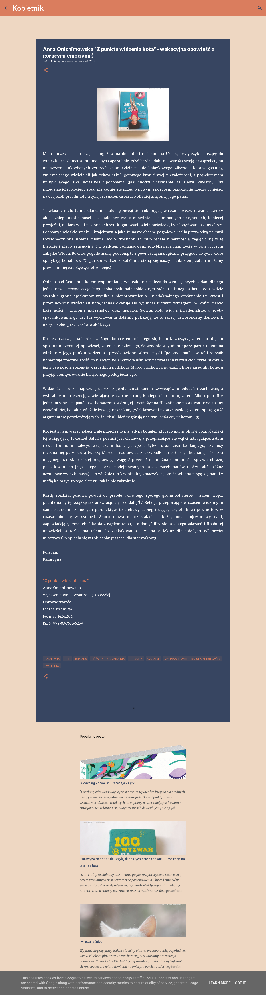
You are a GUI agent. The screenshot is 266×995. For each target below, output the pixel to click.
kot (67, 659)
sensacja (136, 659)
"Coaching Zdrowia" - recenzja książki (107, 783)
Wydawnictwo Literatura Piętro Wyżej (192, 659)
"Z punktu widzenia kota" (66, 580)
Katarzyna (52, 659)
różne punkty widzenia (108, 659)
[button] (45, 70)
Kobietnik (28, 8)
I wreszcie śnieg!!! (92, 941)
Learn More (219, 983)
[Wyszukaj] (50, 8)
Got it (240, 983)
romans (81, 659)
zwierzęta (52, 665)
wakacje (153, 659)
